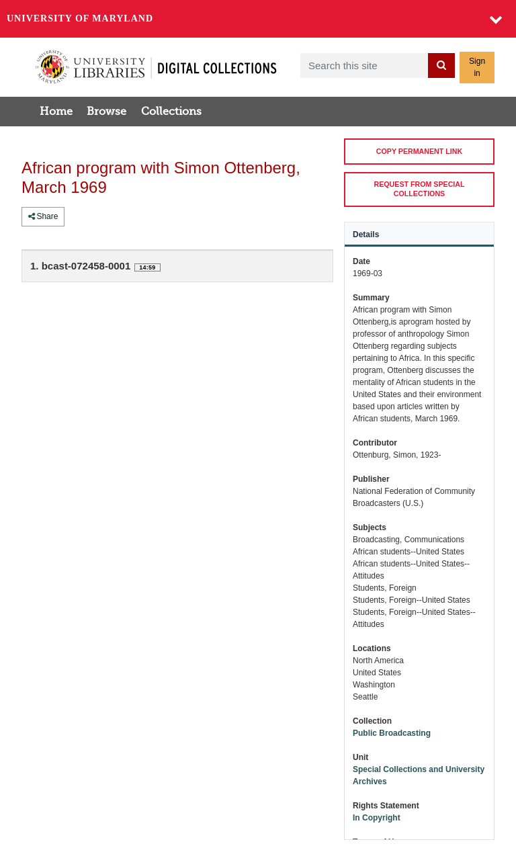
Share (43, 216)
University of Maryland (80, 18)
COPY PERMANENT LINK (419, 151)
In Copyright (376, 817)
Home (56, 111)
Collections (171, 111)
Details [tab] (366, 234)
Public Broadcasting (392, 733)
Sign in (477, 67)
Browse (106, 111)
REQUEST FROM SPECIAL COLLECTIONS (419, 188)
